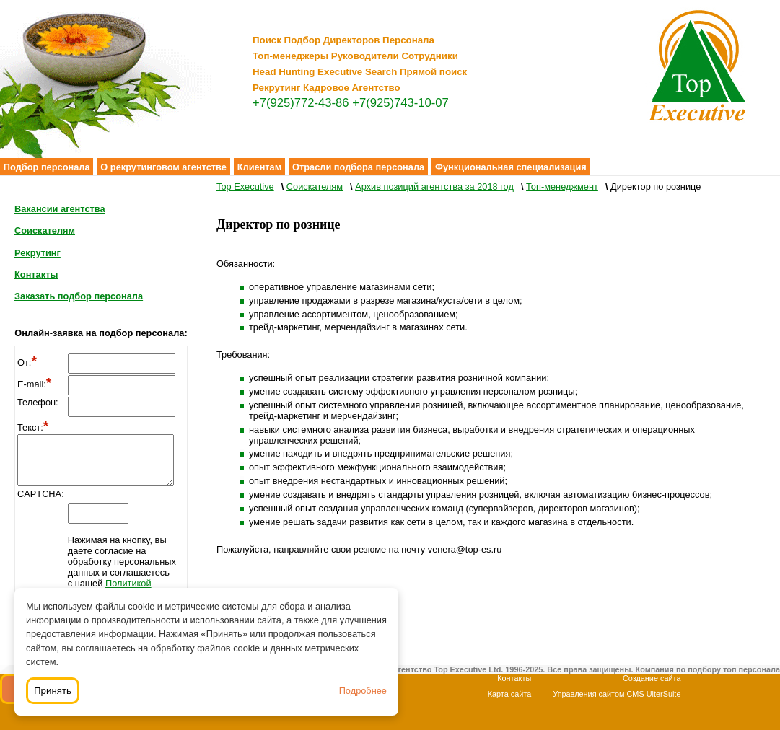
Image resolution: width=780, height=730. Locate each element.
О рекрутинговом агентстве (163, 167)
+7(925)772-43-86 (301, 103)
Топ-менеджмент (562, 186)
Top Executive (245, 186)
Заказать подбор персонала (78, 296)
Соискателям (44, 230)
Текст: (32, 427)
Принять (52, 690)
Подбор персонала (47, 167)
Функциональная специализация (511, 167)
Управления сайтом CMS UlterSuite (616, 694)
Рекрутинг (37, 252)
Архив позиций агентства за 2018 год (434, 186)
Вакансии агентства (59, 208)
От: (27, 362)
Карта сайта (510, 694)
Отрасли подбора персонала (358, 167)
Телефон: (37, 402)
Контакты (36, 274)
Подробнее (363, 690)
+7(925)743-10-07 (400, 103)
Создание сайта (652, 678)
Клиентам (259, 167)
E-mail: (34, 384)
